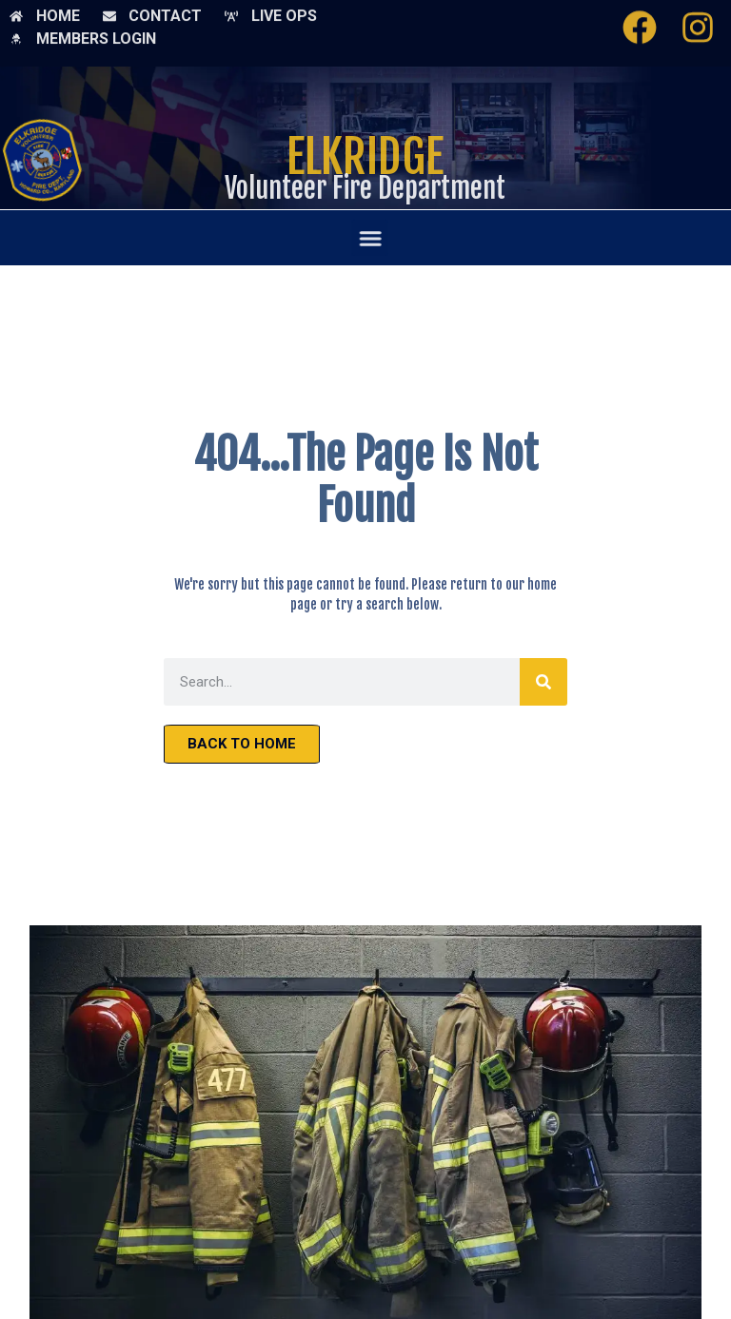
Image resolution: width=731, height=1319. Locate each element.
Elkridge (365, 160)
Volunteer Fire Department (365, 188)
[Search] (543, 682)
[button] (373, 238)
